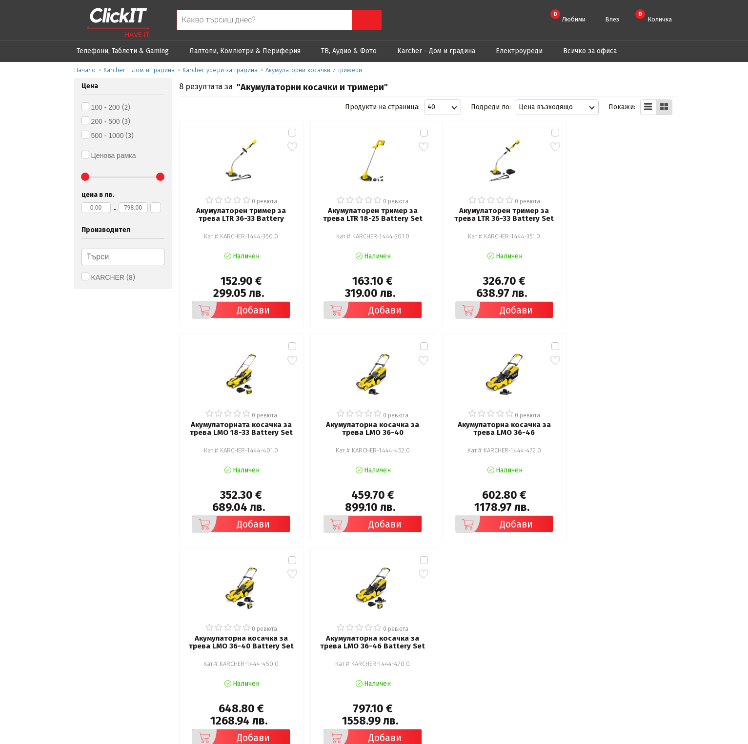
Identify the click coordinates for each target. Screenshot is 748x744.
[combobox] (443, 107)
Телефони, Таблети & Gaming (123, 51)
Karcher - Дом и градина (436, 51)
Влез (612, 19)
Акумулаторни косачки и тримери (313, 70)
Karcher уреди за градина (220, 70)
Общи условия (253, 611)
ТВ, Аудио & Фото (349, 51)
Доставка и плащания (425, 625)
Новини (403, 639)
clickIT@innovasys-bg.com (635, 614)
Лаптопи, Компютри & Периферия (245, 51)
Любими (568, 16)
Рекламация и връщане (429, 611)
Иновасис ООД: (322, 736)
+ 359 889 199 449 (624, 626)
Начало (85, 70)
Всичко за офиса (590, 51)
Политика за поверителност (276, 625)
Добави (229, 307)
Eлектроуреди (519, 51)
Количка (653, 16)
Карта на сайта (253, 652)
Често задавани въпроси (270, 639)
